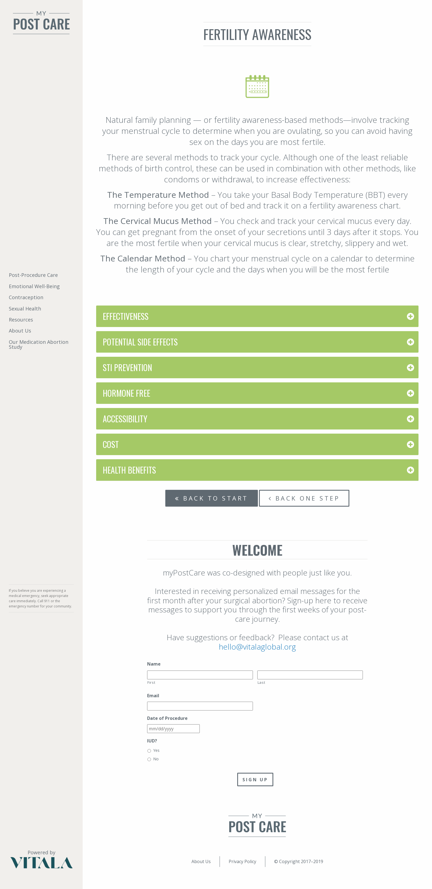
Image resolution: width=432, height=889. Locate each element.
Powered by (41, 859)
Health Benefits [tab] (129, 470)
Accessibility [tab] (125, 418)
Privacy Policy (242, 861)
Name (154, 664)
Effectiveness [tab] (125, 316)
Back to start (211, 498)
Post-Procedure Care (33, 275)
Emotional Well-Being (34, 286)
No (156, 758)
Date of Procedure (167, 718)
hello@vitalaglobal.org (257, 646)
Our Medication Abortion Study (38, 344)
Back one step (304, 498)
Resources (21, 319)
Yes (156, 750)
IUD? (152, 741)
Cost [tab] (111, 444)
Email (153, 696)
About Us (20, 330)
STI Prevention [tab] (127, 367)
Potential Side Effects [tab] (140, 342)
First (151, 682)
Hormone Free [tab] (126, 393)
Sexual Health (25, 308)
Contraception (26, 297)
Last (261, 682)
